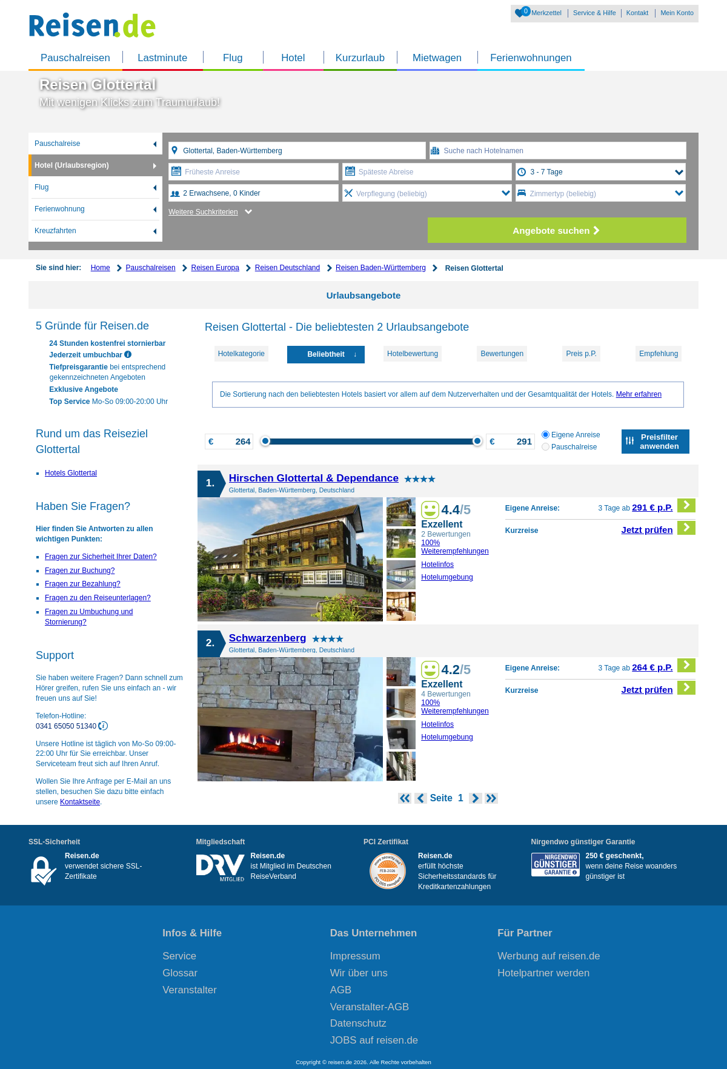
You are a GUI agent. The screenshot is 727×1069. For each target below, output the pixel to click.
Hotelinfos (437, 564)
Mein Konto (677, 12)
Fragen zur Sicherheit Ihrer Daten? (101, 556)
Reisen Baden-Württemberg (381, 267)
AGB (340, 990)
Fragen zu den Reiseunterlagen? (98, 598)
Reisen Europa (215, 267)
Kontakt (637, 12)
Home (100, 267)
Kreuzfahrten (55, 231)
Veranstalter (189, 990)
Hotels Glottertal (71, 473)
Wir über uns (359, 973)
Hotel (293, 58)
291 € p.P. (663, 505)
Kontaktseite (80, 802)
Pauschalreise (57, 143)
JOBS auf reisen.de (374, 1040)
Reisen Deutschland (287, 267)
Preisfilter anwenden (659, 441)
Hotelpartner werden (543, 973)
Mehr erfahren (639, 394)
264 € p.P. (663, 665)
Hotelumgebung (447, 577)
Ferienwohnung (60, 209)
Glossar (180, 973)
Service (179, 956)
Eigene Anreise (571, 435)
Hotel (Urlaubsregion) (72, 165)
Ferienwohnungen (530, 58)
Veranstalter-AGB (370, 1007)
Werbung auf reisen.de (548, 956)
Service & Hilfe (594, 12)
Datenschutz (358, 1023)
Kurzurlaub (360, 58)
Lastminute (162, 58)
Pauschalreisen (75, 58)
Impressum (355, 956)
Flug (233, 58)
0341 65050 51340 (67, 726)
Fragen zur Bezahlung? (83, 584)
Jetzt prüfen (659, 528)
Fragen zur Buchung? (80, 570)
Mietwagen (437, 58)
